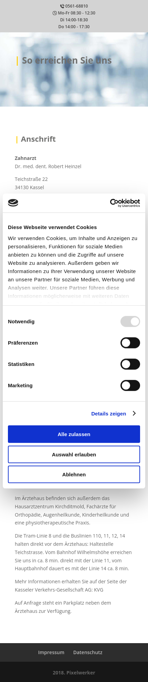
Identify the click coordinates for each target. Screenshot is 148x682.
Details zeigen (108, 413)
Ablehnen (74, 474)
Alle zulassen (73, 434)
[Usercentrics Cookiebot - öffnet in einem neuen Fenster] (110, 202)
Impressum (51, 652)
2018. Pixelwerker (74, 672)
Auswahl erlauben (74, 454)
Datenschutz (88, 652)
